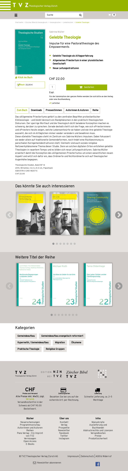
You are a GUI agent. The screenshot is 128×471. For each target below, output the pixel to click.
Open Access (30, 441)
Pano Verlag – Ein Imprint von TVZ (30, 434)
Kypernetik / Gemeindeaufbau (32, 342)
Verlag (64, 425)
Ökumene (76, 342)
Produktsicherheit (98, 438)
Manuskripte (98, 422)
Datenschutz (87, 456)
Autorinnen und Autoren (30, 427)
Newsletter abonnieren (47, 462)
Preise (98, 436)
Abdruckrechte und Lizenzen (98, 430)
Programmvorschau (30, 425)
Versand (30, 399)
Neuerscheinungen (30, 422)
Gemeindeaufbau (26, 336)
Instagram (64, 438)
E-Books (30, 444)
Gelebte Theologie (82, 22)
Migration (60, 342)
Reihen (30, 430)
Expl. (51, 92)
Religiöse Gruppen (55, 349)
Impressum (73, 456)
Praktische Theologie (28, 349)
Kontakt (64, 422)
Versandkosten (98, 433)
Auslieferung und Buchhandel (98, 426)
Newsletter (64, 430)
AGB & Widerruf (104, 456)
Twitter (64, 436)
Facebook (64, 433)
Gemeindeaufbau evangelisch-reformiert (62, 336)
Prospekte (64, 427)
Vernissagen (30, 438)
